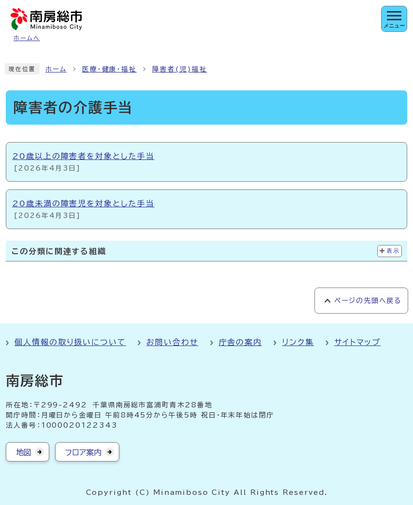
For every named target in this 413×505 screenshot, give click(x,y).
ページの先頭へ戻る (367, 300)
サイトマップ (357, 342)
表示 (392, 251)
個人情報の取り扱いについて (70, 342)
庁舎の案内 (240, 342)
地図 (23, 452)
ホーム (56, 69)
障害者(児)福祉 (179, 69)
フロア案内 (83, 452)
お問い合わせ (172, 342)
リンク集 (298, 342)
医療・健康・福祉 (109, 69)
